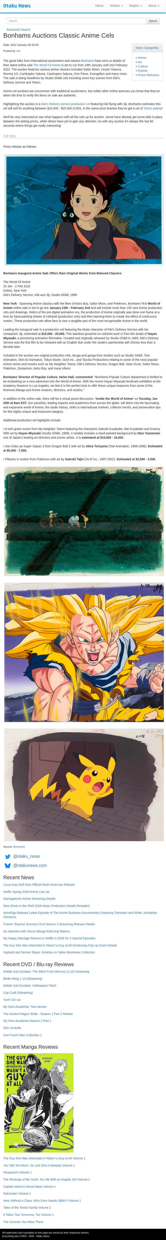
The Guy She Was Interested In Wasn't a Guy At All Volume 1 (44, 1158)
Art (140, 62)
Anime (142, 57)
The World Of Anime (47, 65)
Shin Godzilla (12, 1028)
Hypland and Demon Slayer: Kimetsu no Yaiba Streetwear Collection (49, 952)
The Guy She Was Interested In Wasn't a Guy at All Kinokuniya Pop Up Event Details (60, 945)
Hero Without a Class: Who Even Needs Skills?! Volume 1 (42, 1200)
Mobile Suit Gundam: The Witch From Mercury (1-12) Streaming (46, 971)
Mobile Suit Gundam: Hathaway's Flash (29, 985)
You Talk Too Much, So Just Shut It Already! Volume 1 (39, 1165)
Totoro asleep (153, 108)
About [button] (153, 5)
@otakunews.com (30, 865)
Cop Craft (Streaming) (18, 992)
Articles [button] (116, 5)
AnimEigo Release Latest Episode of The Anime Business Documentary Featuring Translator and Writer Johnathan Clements (80, 915)
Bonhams (87, 60)
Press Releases (148, 75)
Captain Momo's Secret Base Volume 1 (29, 1186)
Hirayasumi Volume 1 (17, 1172)
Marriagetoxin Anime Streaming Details (29, 898)
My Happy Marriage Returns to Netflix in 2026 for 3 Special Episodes (49, 938)
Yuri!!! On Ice (12, 1000)
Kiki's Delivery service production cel (65, 104)
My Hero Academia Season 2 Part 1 (27, 1021)
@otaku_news (26, 856)
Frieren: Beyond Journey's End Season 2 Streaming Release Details (49, 924)
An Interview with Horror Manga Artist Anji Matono (36, 931)
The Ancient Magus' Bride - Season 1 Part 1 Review (38, 1014)
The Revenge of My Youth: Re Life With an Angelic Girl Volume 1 (46, 1179)
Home (99, 5)
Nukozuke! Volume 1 (17, 1193)
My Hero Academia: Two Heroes (25, 1006)
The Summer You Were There (23, 1222)
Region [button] (135, 5)
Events (142, 70)
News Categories (147, 48)
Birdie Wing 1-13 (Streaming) (22, 978)
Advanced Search (18, 29)
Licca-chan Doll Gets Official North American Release (39, 884)
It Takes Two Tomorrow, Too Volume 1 (28, 1214)
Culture (143, 66)
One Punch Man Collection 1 (22, 1035)
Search (153, 20)
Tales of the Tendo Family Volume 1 (27, 1207)
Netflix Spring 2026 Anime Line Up (26, 891)
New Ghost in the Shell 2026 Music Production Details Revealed (46, 906)
